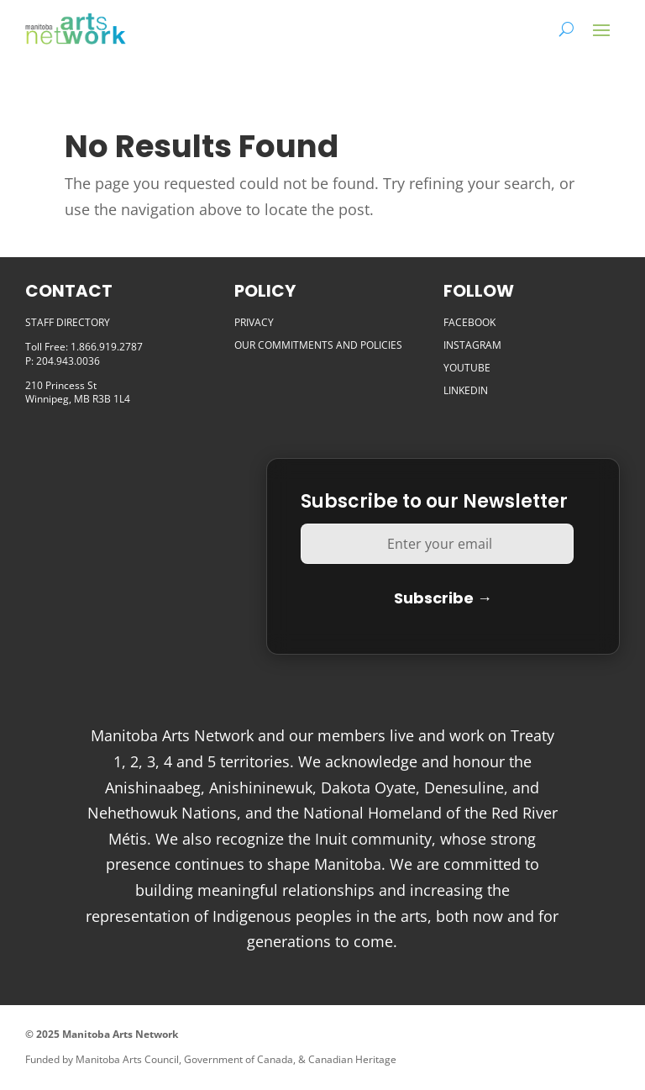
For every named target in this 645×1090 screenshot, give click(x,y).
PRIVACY (254, 322)
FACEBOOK (469, 322)
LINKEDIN (465, 390)
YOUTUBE (466, 368)
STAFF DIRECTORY (67, 322)
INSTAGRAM (472, 345)
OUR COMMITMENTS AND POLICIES (318, 345)
